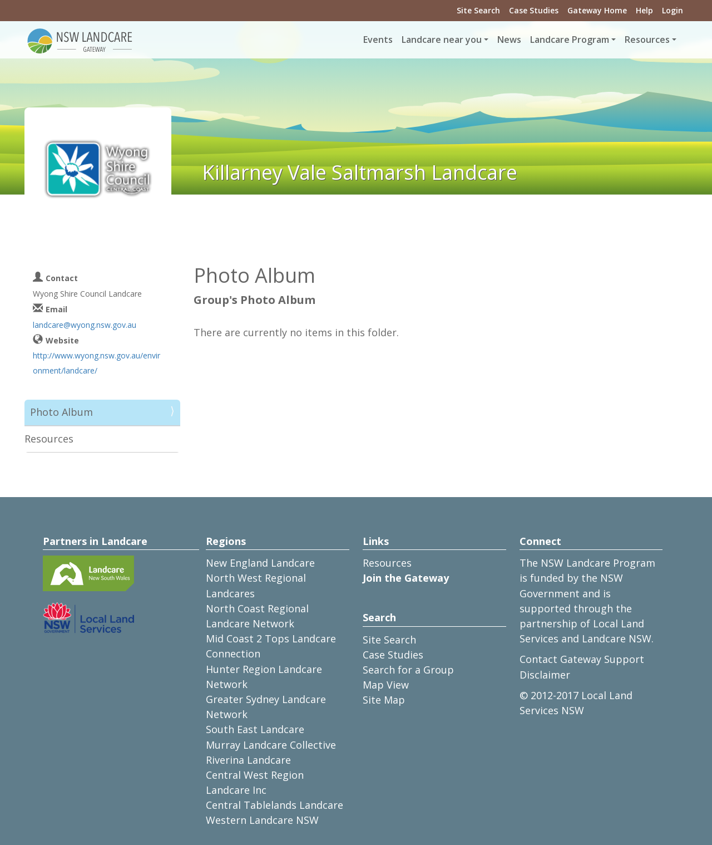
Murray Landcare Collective (271, 744)
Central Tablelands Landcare (274, 805)
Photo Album (61, 412)
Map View (386, 684)
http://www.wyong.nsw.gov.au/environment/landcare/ (96, 363)
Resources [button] (647, 39)
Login (672, 10)
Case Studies (533, 10)
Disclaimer (545, 674)
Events (378, 39)
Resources (48, 438)
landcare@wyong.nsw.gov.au (84, 325)
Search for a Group (408, 669)
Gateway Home (597, 10)
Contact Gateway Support (582, 659)
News (509, 39)
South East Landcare (255, 729)
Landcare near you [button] (442, 39)
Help (644, 10)
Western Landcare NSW (262, 820)
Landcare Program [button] (569, 39)
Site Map (384, 699)
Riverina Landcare (248, 760)
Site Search (478, 10)
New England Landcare (260, 562)
